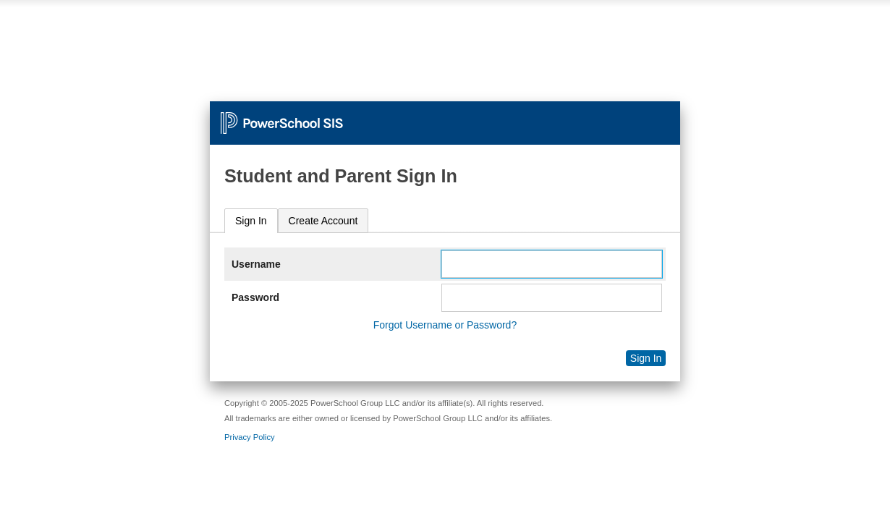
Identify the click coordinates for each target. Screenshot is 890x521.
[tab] (251, 221)
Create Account (323, 220)
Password (255, 297)
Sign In (251, 220)
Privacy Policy (249, 437)
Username (256, 264)
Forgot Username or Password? (445, 325)
